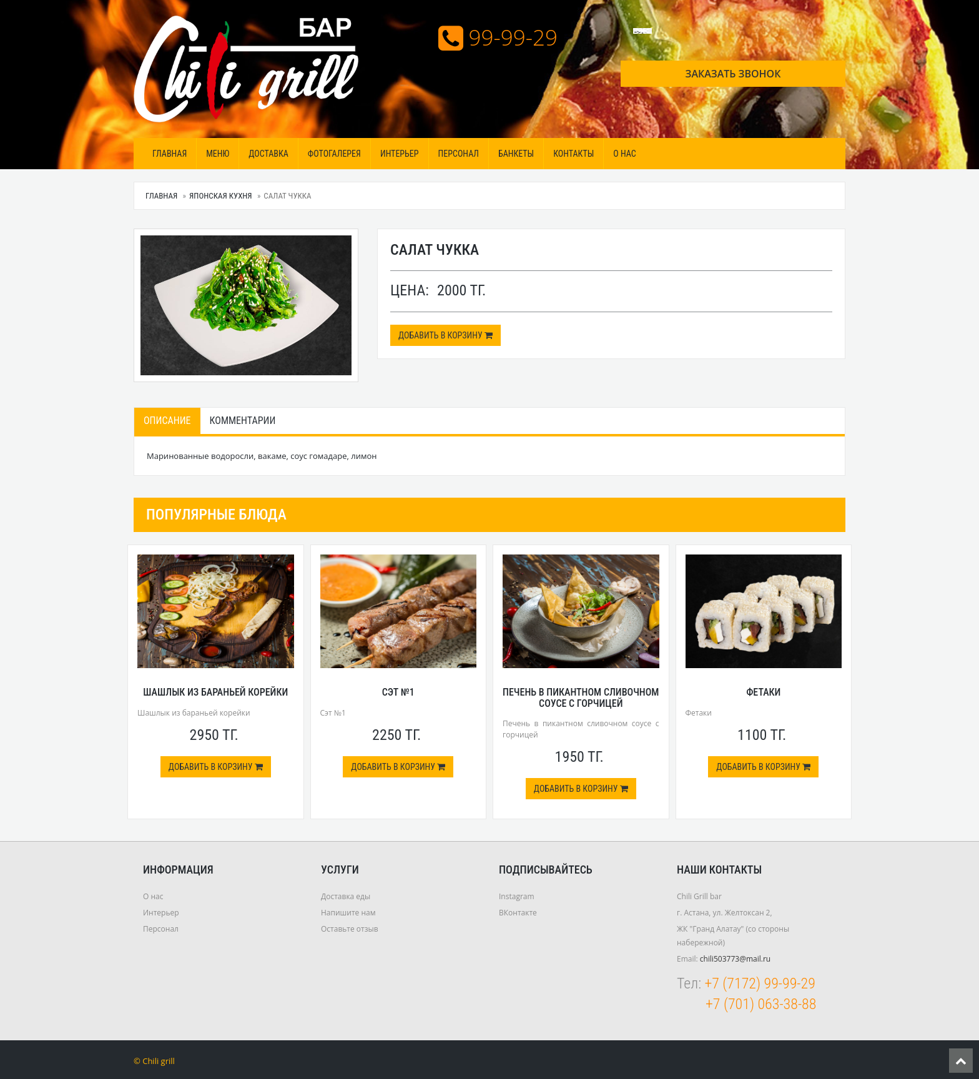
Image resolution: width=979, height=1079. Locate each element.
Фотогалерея (334, 154)
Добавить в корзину (445, 335)
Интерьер (399, 154)
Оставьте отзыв (349, 929)
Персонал (458, 154)
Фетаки (763, 692)
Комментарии (243, 420)
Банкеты (516, 154)
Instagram (516, 896)
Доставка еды (345, 896)
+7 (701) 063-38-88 (761, 1004)
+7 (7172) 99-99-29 (759, 983)
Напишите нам (348, 912)
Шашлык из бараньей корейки (215, 692)
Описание (167, 420)
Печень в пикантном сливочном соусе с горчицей (581, 697)
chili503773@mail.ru (735, 958)
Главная (169, 154)
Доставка (268, 154)
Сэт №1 (398, 692)
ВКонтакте (518, 912)
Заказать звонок (733, 74)
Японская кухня (220, 195)
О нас (624, 154)
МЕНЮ (217, 154)
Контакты (573, 154)
